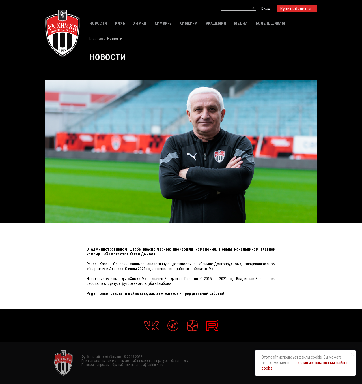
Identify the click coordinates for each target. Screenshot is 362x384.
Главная (96, 38)
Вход (265, 8)
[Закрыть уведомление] (352, 354)
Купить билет (296, 9)
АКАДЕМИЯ (216, 23)
